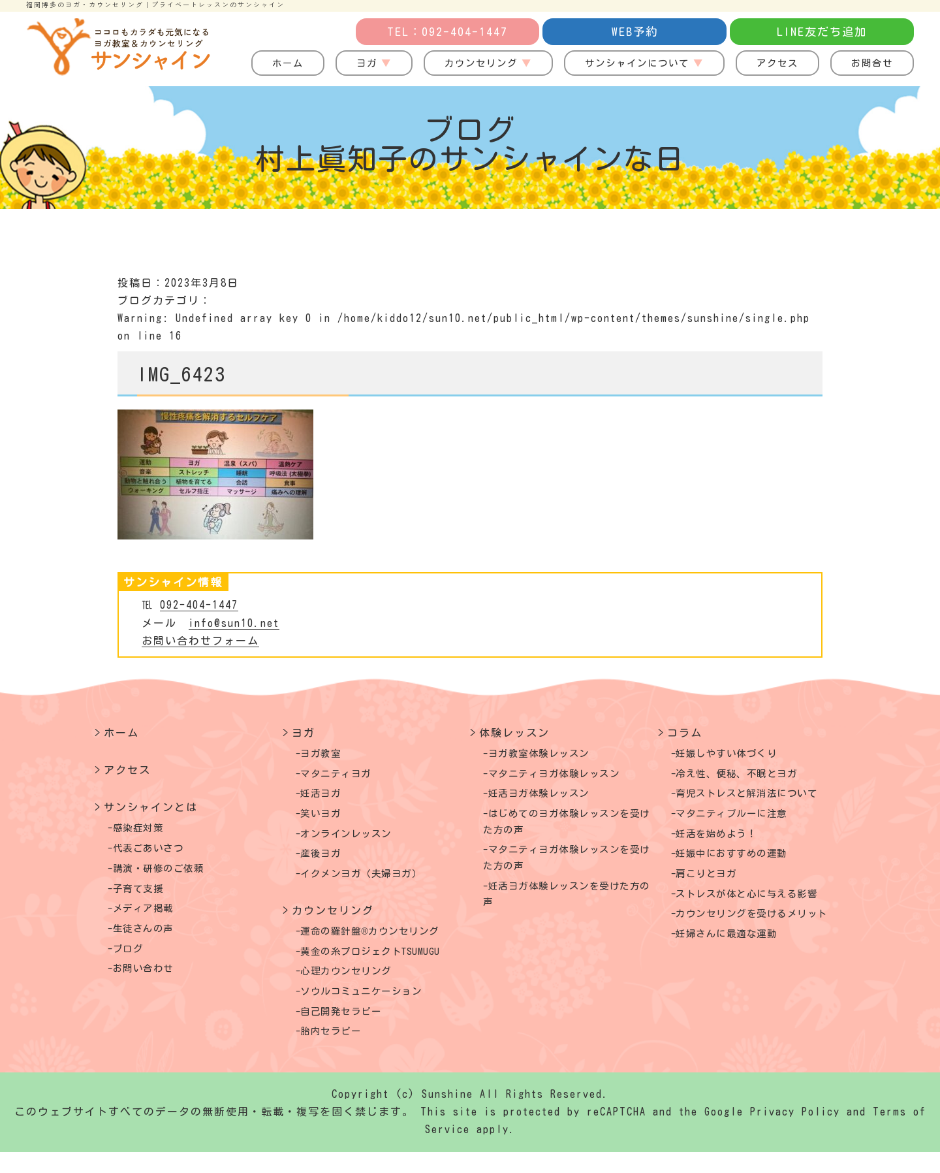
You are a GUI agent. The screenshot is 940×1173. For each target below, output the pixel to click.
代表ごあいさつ (155, 851)
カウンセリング (481, 63)
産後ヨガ (325, 863)
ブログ (131, 959)
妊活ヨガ (325, 797)
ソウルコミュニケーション (372, 1008)
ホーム (288, 63)
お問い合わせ (149, 981)
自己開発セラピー (349, 1030)
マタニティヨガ (343, 776)
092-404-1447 (199, 605)
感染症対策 (143, 829)
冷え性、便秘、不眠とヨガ (748, 776)
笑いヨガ (325, 819)
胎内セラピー (337, 1052)
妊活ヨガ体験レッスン (548, 797)
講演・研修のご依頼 (167, 872)
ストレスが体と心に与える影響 (760, 906)
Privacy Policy (795, 1133)
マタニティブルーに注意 (742, 819)
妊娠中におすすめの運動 (742, 863)
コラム (684, 733)
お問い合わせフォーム (200, 640)
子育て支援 (143, 894)
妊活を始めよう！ (725, 841)
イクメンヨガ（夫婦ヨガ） (372, 884)
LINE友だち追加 (822, 31)
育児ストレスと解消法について (760, 797)
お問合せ (872, 63)
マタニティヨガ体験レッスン (566, 776)
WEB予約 (635, 31)
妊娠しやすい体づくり (736, 754)
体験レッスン (514, 733)
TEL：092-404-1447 (447, 31)
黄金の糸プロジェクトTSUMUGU (384, 965)
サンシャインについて (637, 63)
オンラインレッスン (355, 841)
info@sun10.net (234, 623)
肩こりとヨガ (713, 884)
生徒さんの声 (149, 937)
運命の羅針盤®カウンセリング (383, 944)
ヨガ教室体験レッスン (548, 754)
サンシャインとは (151, 807)
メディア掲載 (149, 915)
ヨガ (366, 63)
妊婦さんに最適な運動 (736, 967)
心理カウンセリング (355, 987)
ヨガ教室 (325, 754)
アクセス (777, 63)
